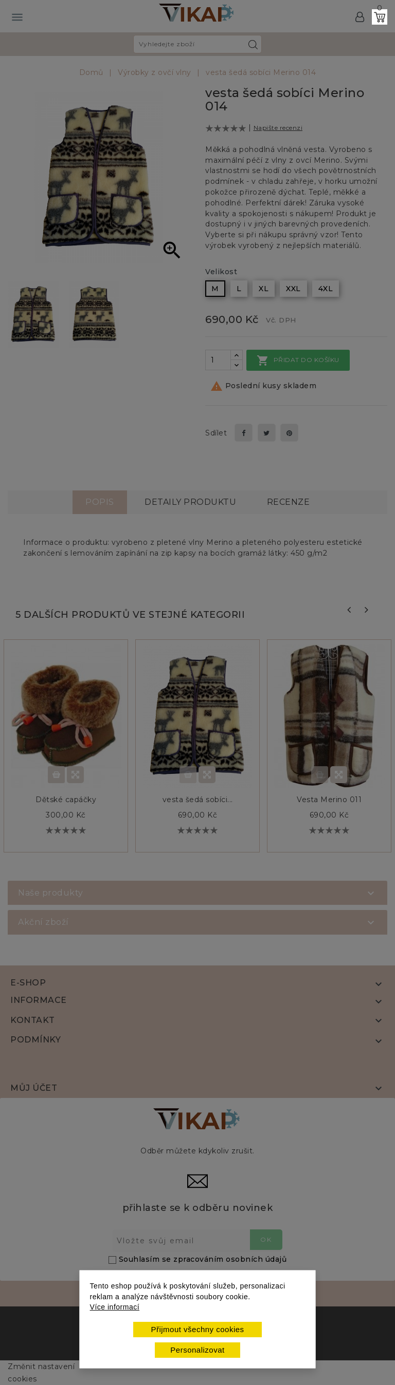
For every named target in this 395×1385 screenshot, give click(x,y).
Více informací (114, 1307)
